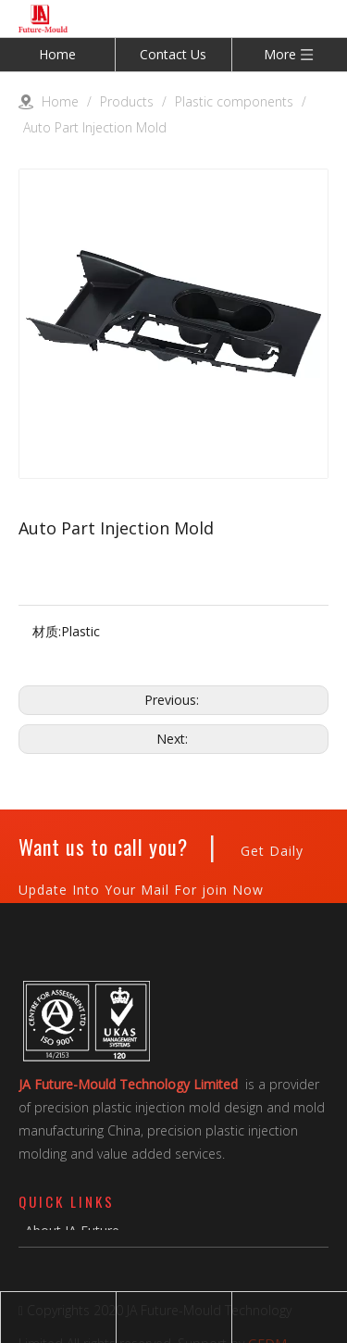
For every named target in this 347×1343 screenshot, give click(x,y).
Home (57, 54)
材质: (46, 631)
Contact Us (173, 54)
